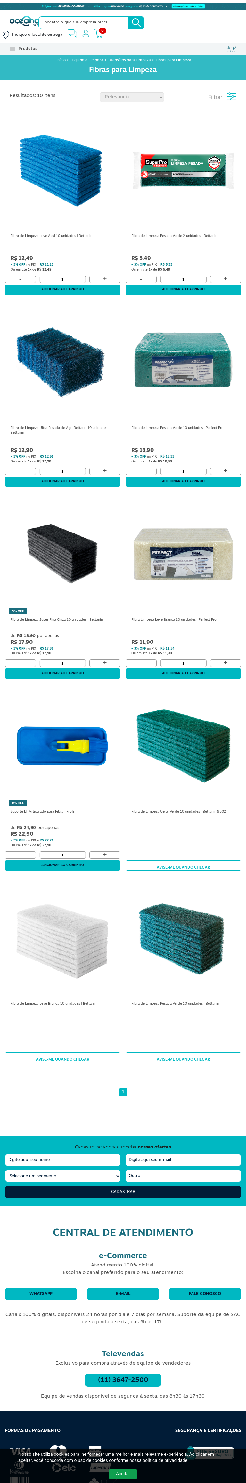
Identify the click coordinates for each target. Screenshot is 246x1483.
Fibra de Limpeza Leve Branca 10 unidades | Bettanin (53, 1004)
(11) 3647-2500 (123, 1380)
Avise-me (183, 865)
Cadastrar (123, 1192)
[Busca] (136, 22)
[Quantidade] (62, 279)
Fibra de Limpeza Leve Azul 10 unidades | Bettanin (51, 236)
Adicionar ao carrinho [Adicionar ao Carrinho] (62, 289)
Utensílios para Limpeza (129, 60)
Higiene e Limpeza (86, 60)
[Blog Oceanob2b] (231, 49)
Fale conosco (205, 1294)
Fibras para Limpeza (173, 60)
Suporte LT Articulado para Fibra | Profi (42, 812)
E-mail (123, 1294)
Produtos (23, 49)
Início (61, 60)
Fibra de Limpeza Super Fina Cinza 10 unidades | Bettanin (57, 620)
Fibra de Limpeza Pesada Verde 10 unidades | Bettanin (175, 1004)
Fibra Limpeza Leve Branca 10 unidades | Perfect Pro (174, 620)
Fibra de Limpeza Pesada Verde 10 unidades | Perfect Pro (177, 428)
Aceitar (123, 1473)
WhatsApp (41, 1294)
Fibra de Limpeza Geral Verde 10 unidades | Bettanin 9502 (178, 812)
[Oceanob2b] (24, 22)
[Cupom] (123, 6)
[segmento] (63, 1176)
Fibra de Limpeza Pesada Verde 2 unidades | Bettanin (174, 236)
